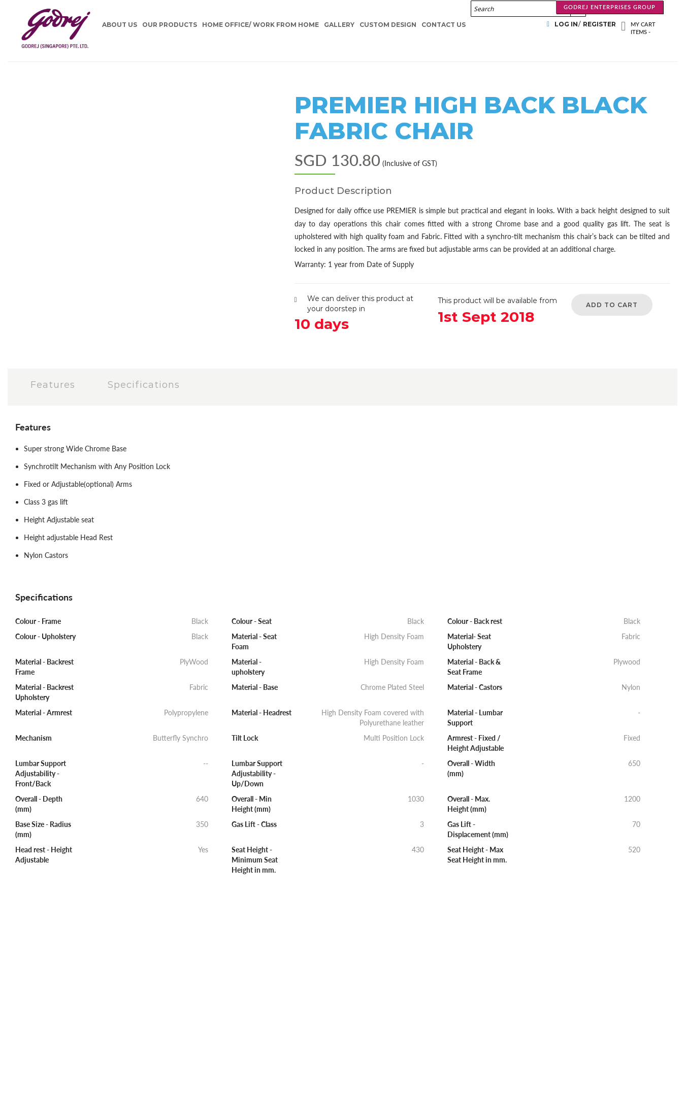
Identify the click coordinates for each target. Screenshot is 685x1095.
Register (599, 24)
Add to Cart (612, 305)
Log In (566, 24)
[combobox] (528, 9)
